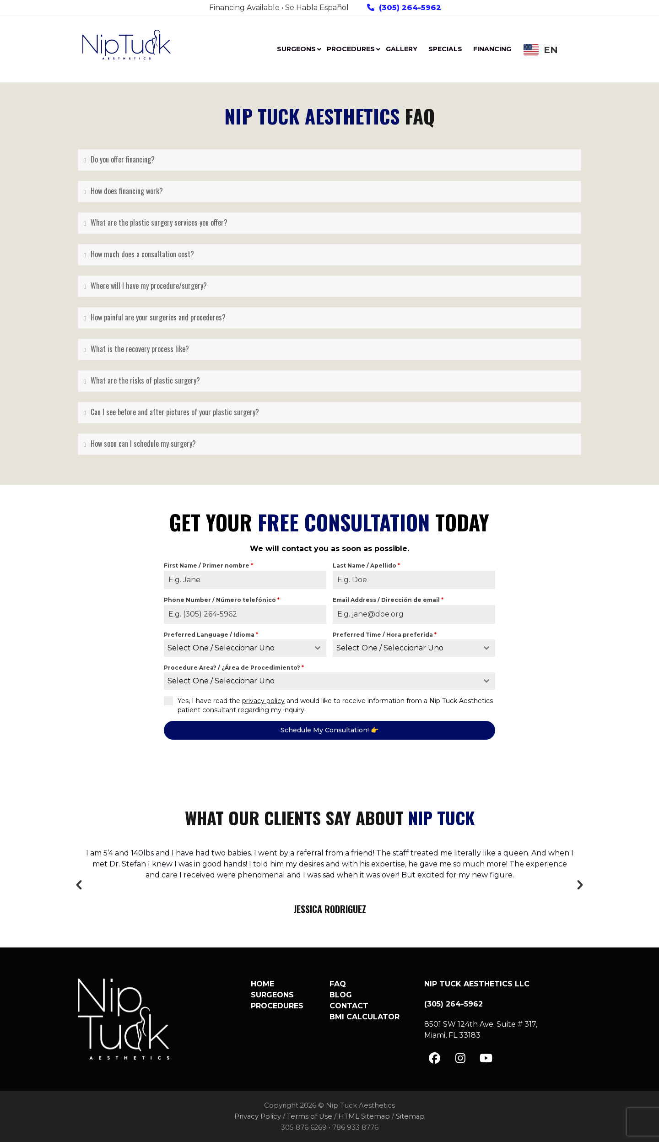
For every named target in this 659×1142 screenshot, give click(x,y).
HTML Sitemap (364, 1116)
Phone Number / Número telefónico (222, 599)
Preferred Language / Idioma (211, 634)
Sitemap (410, 1116)
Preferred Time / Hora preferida (385, 634)
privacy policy (263, 701)
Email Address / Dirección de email (388, 599)
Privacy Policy (257, 1116)
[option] (329, 881)
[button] (79, 885)
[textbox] (236, 648)
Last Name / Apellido (366, 565)
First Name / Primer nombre (208, 565)
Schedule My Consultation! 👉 (329, 730)
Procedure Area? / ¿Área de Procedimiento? (234, 667)
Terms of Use (309, 1116)
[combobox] (245, 648)
